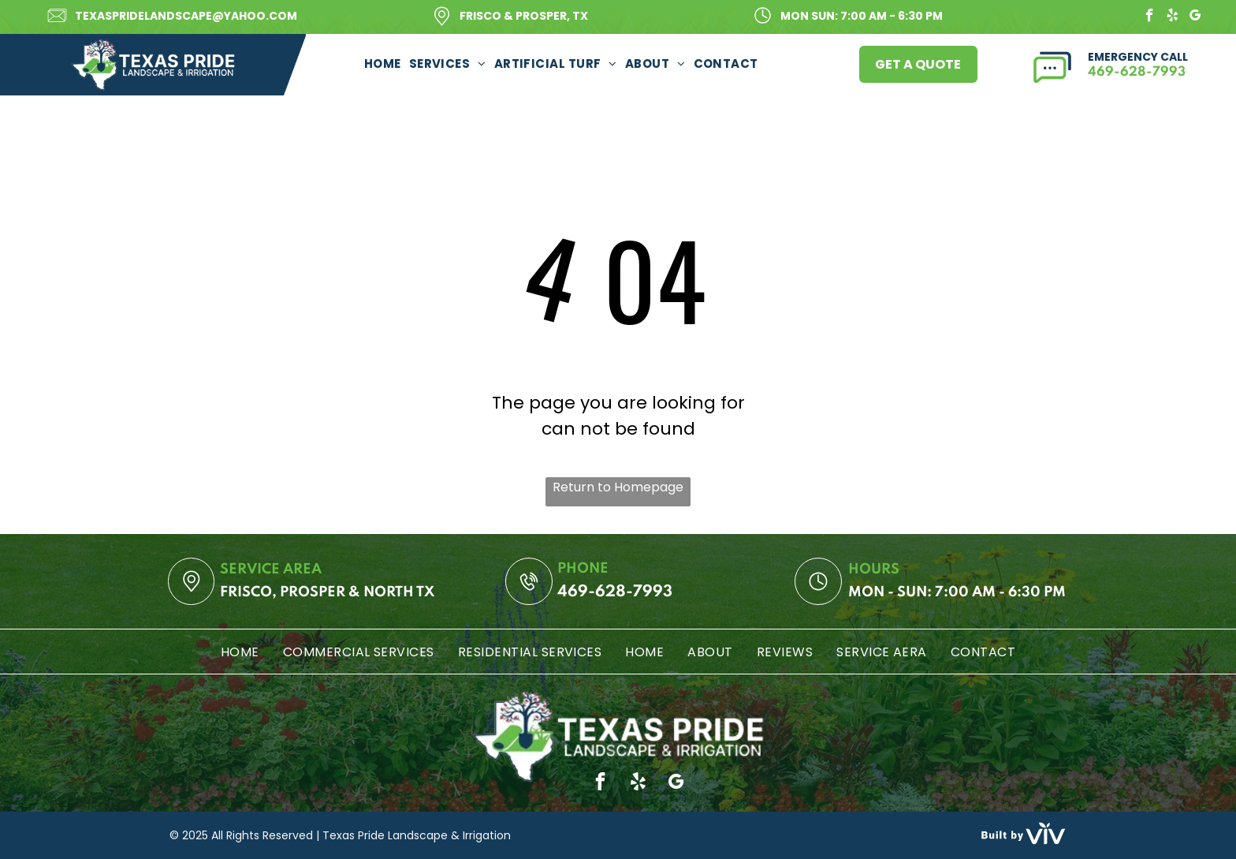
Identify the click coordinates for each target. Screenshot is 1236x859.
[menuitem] (382, 63)
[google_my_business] (1195, 17)
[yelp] (1172, 17)
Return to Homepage (618, 487)
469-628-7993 (1137, 72)
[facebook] (1150, 17)
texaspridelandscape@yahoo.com (186, 16)
